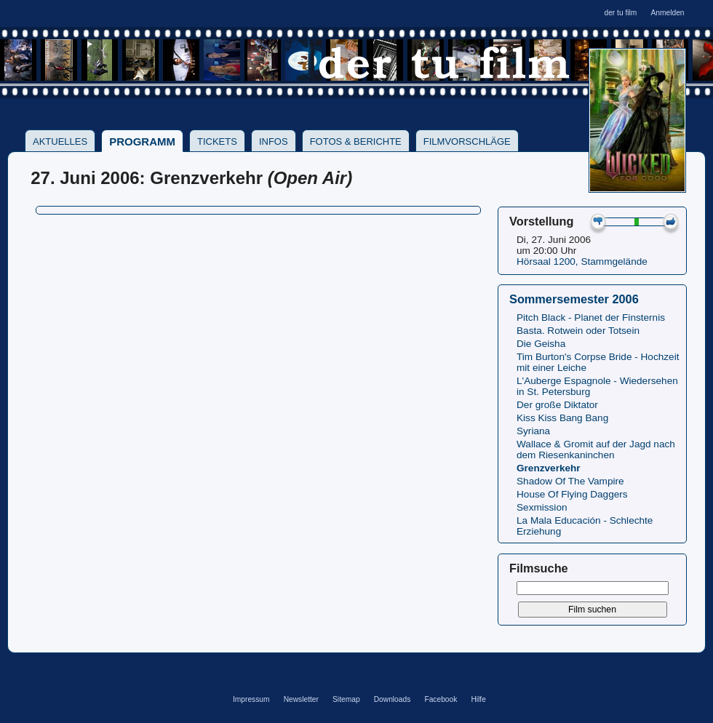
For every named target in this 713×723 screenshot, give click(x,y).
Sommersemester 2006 (574, 298)
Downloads (392, 699)
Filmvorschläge (467, 141)
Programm (142, 141)
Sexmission (542, 507)
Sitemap (346, 699)
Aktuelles (60, 141)
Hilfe (478, 699)
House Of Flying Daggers (572, 494)
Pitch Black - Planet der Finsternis (591, 317)
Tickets (217, 141)
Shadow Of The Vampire (570, 481)
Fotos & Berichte (356, 141)
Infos (273, 141)
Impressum (251, 699)
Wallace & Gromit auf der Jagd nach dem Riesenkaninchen (596, 449)
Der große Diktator (557, 404)
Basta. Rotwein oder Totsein (578, 330)
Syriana (533, 431)
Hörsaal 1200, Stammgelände (582, 261)
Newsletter (301, 699)
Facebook (440, 699)
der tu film (620, 13)
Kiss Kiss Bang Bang (562, 417)
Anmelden (667, 13)
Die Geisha (541, 343)
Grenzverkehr (549, 468)
